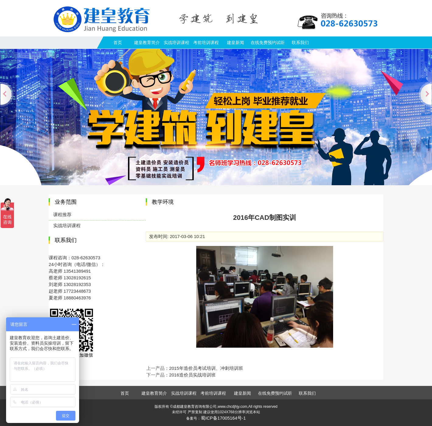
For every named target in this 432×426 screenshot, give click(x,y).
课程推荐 (62, 214)
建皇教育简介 (147, 42)
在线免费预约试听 (268, 42)
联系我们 (300, 42)
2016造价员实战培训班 (192, 375)
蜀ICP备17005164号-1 (223, 418)
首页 (117, 42)
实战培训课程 (176, 42)
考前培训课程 (206, 42)
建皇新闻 (235, 42)
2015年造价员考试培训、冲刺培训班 (206, 368)
